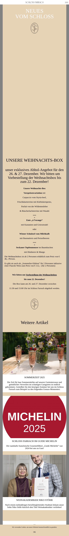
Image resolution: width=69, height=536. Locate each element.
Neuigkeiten (34, 521)
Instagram (42, 494)
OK (34, 532)
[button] (66, 2)
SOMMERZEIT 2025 (34, 279)
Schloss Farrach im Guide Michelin (34, 342)
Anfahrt (34, 524)
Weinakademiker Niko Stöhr (34, 401)
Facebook (25, 494)
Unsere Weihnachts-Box (34, 57)
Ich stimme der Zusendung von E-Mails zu (36, 484)
